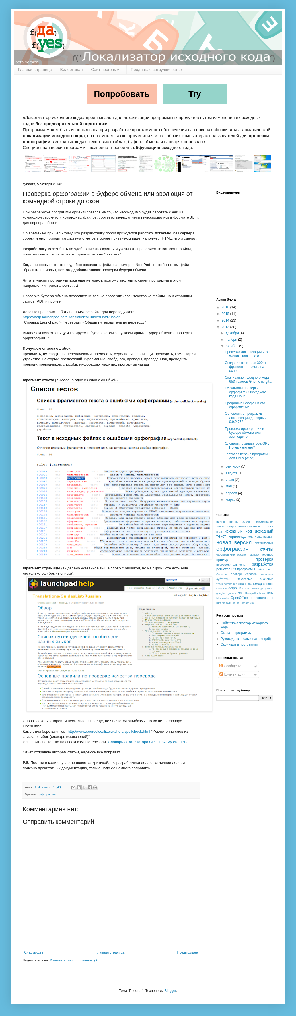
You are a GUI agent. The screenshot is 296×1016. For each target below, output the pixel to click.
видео (220, 521)
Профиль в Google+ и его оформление (245, 405)
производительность (231, 564)
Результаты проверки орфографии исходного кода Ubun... (245, 392)
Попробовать (122, 94)
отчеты (266, 549)
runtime (220, 602)
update (245, 602)
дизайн (246, 521)
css (225, 588)
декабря (233, 333)
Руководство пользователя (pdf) (246, 639)
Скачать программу (236, 633)
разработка (262, 564)
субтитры (223, 579)
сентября (233, 466)
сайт (259, 569)
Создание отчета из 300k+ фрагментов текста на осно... (245, 367)
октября (232, 346)
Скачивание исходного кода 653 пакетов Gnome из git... (248, 380)
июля (230, 480)
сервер (268, 569)
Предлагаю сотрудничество (156, 69)
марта (231, 500)
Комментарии (232, 674)
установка (245, 583)
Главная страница (35, 69)
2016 (226, 307)
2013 (226, 327)
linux (270, 593)
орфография (47, 794)
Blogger (170, 991)
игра (219, 531)
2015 (226, 314)
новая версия (234, 542)
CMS (219, 588)
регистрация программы (235, 569)
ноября (232, 340)
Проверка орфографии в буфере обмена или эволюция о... (244, 433)
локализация (264, 536)
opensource (259, 598)
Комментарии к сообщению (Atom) (77, 960)
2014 (226, 320)
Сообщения (230, 666)
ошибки (254, 554)
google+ (221, 593)
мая (229, 486)
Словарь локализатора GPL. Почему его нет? (147, 742)
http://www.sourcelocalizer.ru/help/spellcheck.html (109, 731)
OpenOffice (239, 598)
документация (264, 521)
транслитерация (226, 583)
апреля (232, 493)
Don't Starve (251, 588)
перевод (267, 554)
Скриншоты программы (239, 644)
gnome (268, 588)
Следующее (33, 952)
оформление (225, 554)
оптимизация (264, 543)
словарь (236, 574)
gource (232, 593)
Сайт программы (106, 69)
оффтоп (242, 554)
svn (228, 602)
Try (195, 94)
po (271, 598)
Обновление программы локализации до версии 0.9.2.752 (246, 418)
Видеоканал (71, 69)
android (268, 583)
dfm (241, 588)
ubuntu (236, 602)
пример (222, 560)
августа (232, 473)
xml (252, 602)
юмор (257, 584)
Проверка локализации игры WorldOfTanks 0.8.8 (247, 354)
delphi (232, 588)
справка (251, 574)
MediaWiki (222, 598)
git (261, 588)
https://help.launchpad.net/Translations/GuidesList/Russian (71, 317)
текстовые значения (255, 579)
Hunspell (250, 593)
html (240, 593)
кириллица (237, 537)
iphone (261, 593)
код (250, 536)
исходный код (238, 531)
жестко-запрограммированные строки (244, 526)
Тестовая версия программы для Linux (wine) (247, 456)
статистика (266, 574)
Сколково (222, 574)
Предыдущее (187, 952)
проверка (264, 559)
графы (234, 521)
